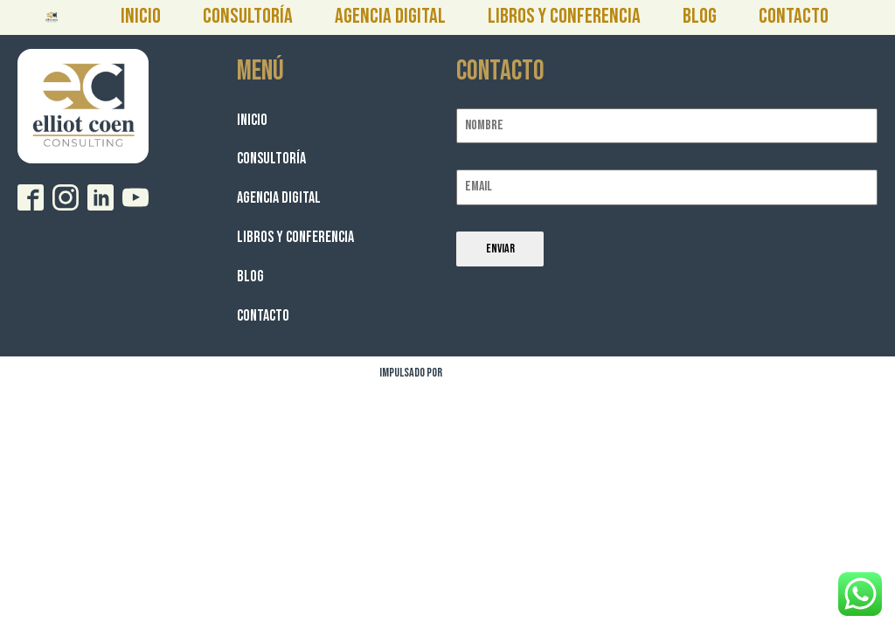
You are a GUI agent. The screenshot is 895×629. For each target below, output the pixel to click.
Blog (700, 16)
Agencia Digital (390, 16)
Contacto (794, 16)
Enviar (500, 248)
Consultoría (248, 16)
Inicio (141, 16)
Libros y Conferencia (564, 16)
